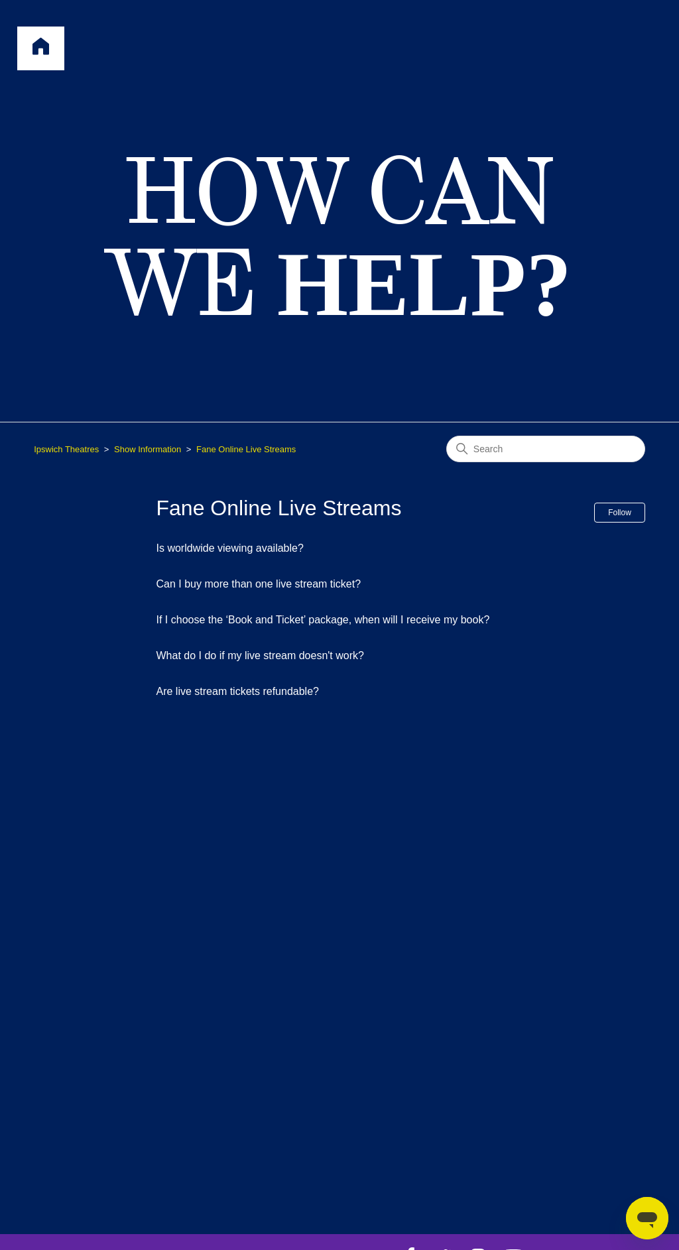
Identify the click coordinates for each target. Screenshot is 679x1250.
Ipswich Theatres (66, 449)
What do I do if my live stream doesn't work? (260, 655)
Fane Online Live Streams (246, 449)
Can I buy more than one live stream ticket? (258, 584)
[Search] (545, 449)
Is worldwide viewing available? (230, 548)
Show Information (147, 449)
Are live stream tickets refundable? (237, 691)
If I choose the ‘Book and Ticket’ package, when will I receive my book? (323, 619)
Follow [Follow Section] (619, 512)
